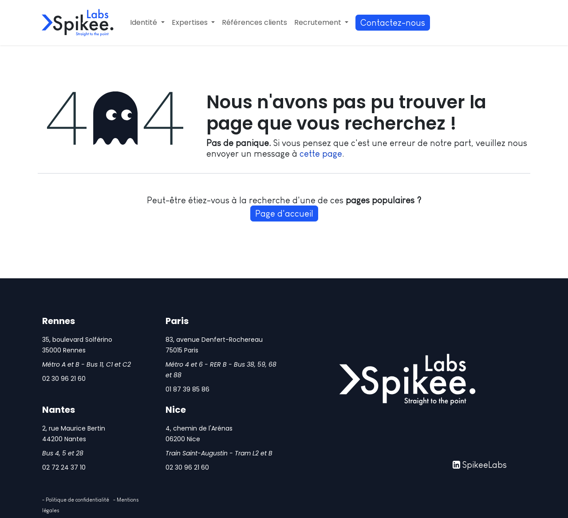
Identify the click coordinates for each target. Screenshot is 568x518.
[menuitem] (147, 22)
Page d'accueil (284, 213)
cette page (321, 153)
